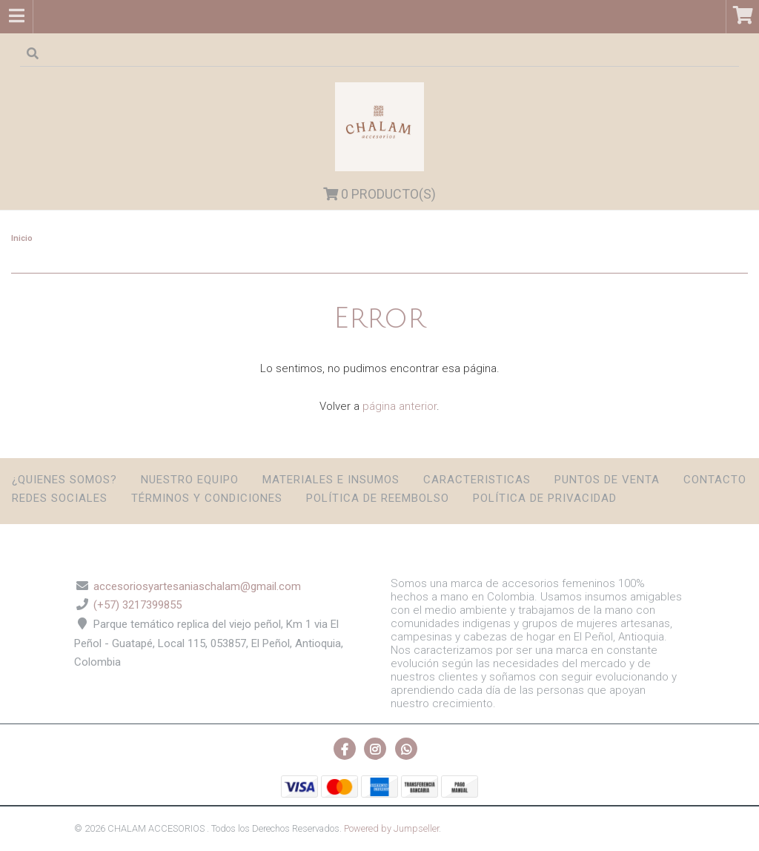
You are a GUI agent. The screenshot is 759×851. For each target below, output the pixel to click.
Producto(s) (379, 194)
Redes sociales (59, 498)
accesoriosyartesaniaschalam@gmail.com (197, 586)
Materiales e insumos (331, 479)
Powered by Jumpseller (391, 828)
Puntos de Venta (607, 479)
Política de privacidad (545, 498)
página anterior (399, 406)
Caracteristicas (477, 479)
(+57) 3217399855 (137, 605)
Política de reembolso (377, 498)
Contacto (714, 479)
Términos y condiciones (206, 498)
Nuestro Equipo (190, 479)
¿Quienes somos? (64, 479)
